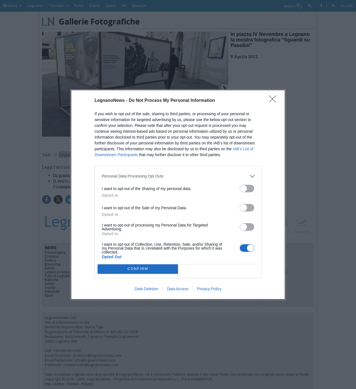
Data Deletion (146, 289)
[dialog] (178, 194)
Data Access (178, 289)
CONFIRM (137, 269)
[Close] (274, 100)
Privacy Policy (209, 289)
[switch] (247, 188)
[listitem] (178, 176)
